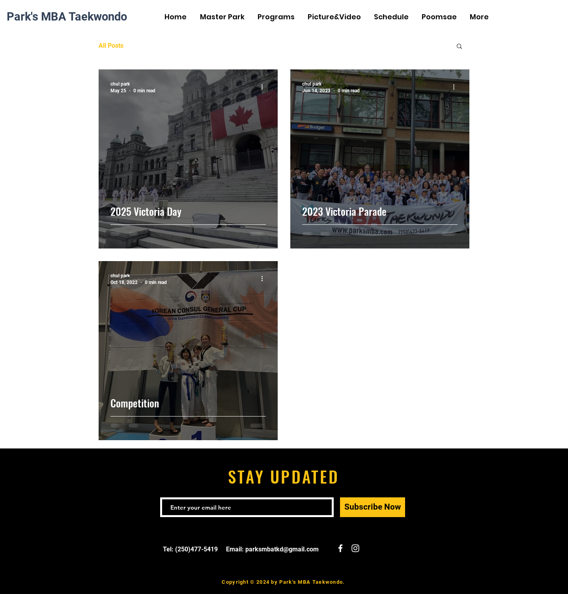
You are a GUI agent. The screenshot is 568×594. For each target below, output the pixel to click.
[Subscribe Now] (372, 507)
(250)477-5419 (196, 549)
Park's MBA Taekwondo (67, 16)
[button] (459, 47)
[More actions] (264, 87)
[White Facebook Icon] (540, 17)
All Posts (111, 45)
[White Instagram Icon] (551, 17)
